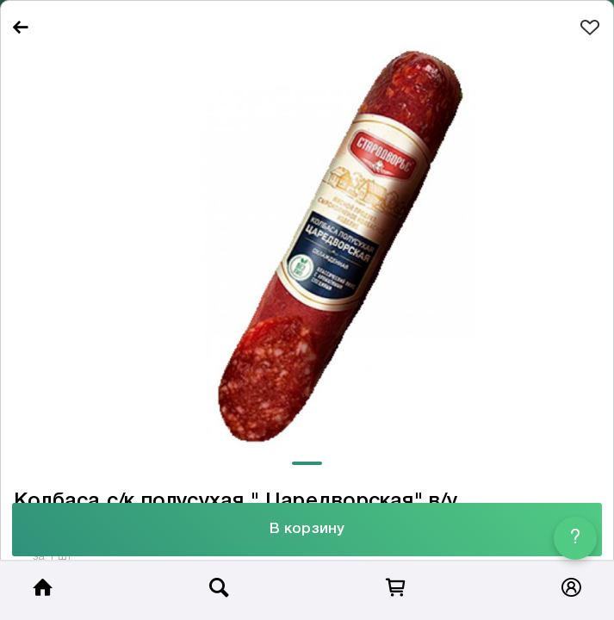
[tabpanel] (307, 248)
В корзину (307, 529)
